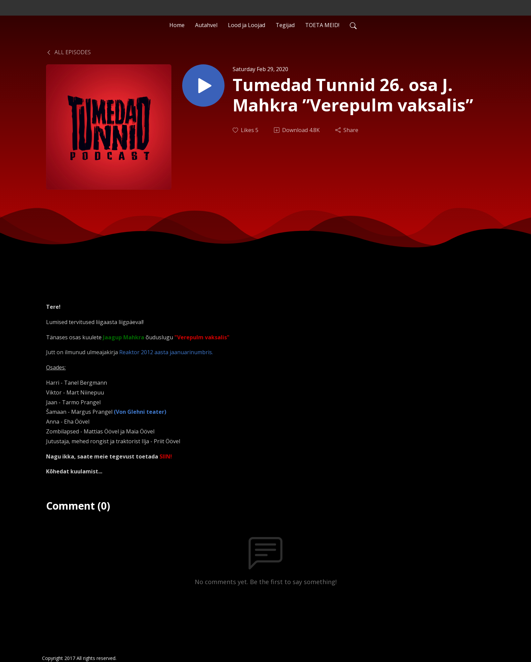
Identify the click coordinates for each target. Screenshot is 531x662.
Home (177, 25)
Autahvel (206, 25)
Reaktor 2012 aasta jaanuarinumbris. (166, 352)
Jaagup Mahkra (123, 337)
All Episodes (68, 52)
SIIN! (166, 456)
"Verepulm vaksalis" (202, 337)
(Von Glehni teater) (140, 411)
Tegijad (285, 25)
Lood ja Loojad (246, 25)
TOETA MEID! (322, 25)
